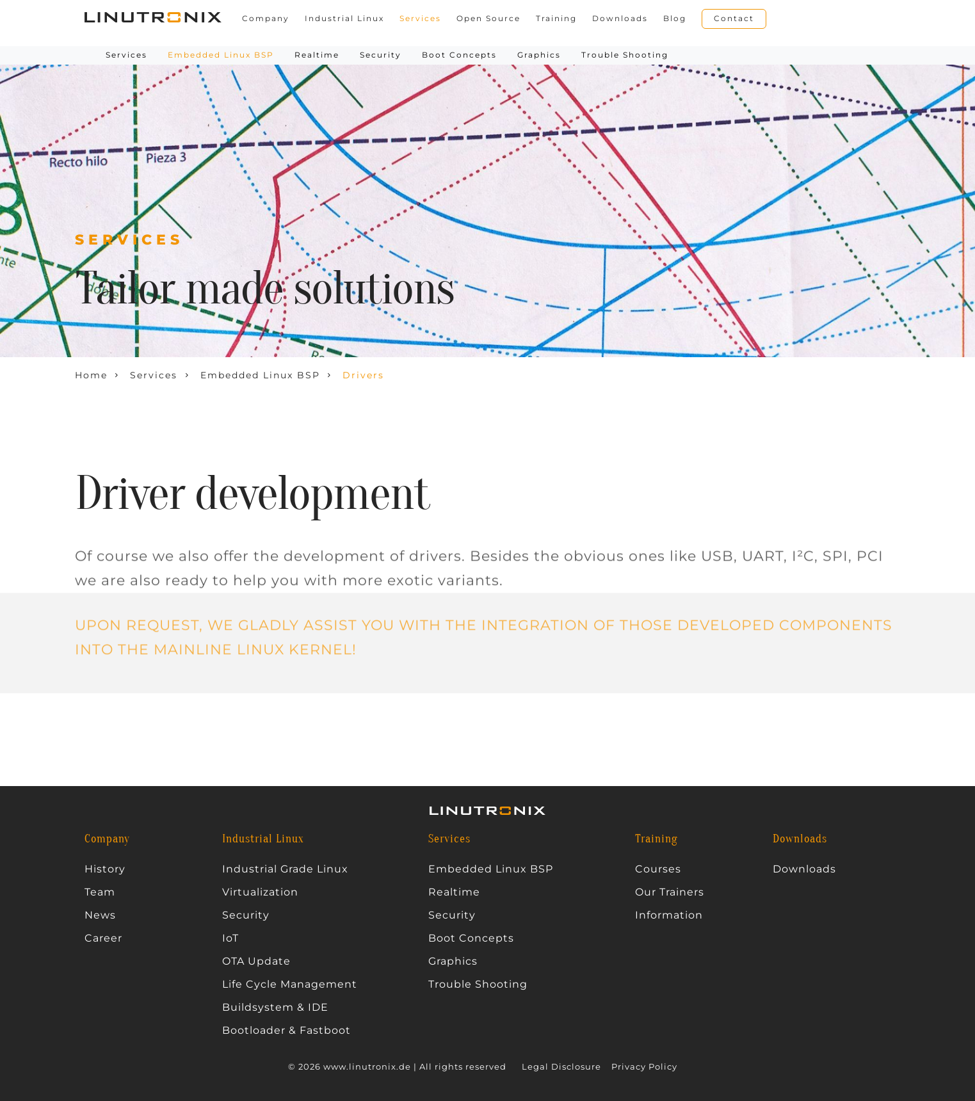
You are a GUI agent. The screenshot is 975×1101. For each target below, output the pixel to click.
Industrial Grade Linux (285, 869)
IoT (230, 938)
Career (103, 938)
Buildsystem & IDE (275, 1007)
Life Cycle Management (289, 984)
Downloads (620, 19)
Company (265, 19)
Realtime (316, 55)
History (105, 869)
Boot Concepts (459, 55)
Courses (658, 869)
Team (100, 892)
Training (556, 19)
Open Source (488, 19)
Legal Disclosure (561, 1067)
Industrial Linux (344, 19)
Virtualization (260, 892)
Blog (674, 19)
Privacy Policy (644, 1067)
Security (380, 55)
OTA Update (256, 961)
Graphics (539, 55)
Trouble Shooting (624, 55)
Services (420, 19)
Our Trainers (669, 892)
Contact (734, 18)
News (100, 915)
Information (669, 915)
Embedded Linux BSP (490, 869)
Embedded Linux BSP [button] (221, 55)
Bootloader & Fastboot (286, 1030)
